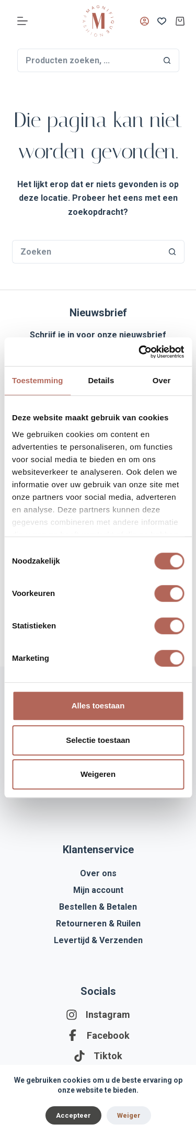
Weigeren (98, 774)
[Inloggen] (144, 21)
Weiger (129, 1115)
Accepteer (73, 1115)
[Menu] (22, 21)
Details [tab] (101, 380)
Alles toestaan (98, 705)
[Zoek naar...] (86, 60)
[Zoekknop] (167, 60)
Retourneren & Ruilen (98, 923)
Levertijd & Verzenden (98, 940)
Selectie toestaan (98, 740)
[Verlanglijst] (161, 21)
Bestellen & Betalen (98, 907)
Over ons (98, 873)
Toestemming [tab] (37, 380)
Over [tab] (162, 380)
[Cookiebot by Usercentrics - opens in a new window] (139, 352)
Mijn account (98, 890)
